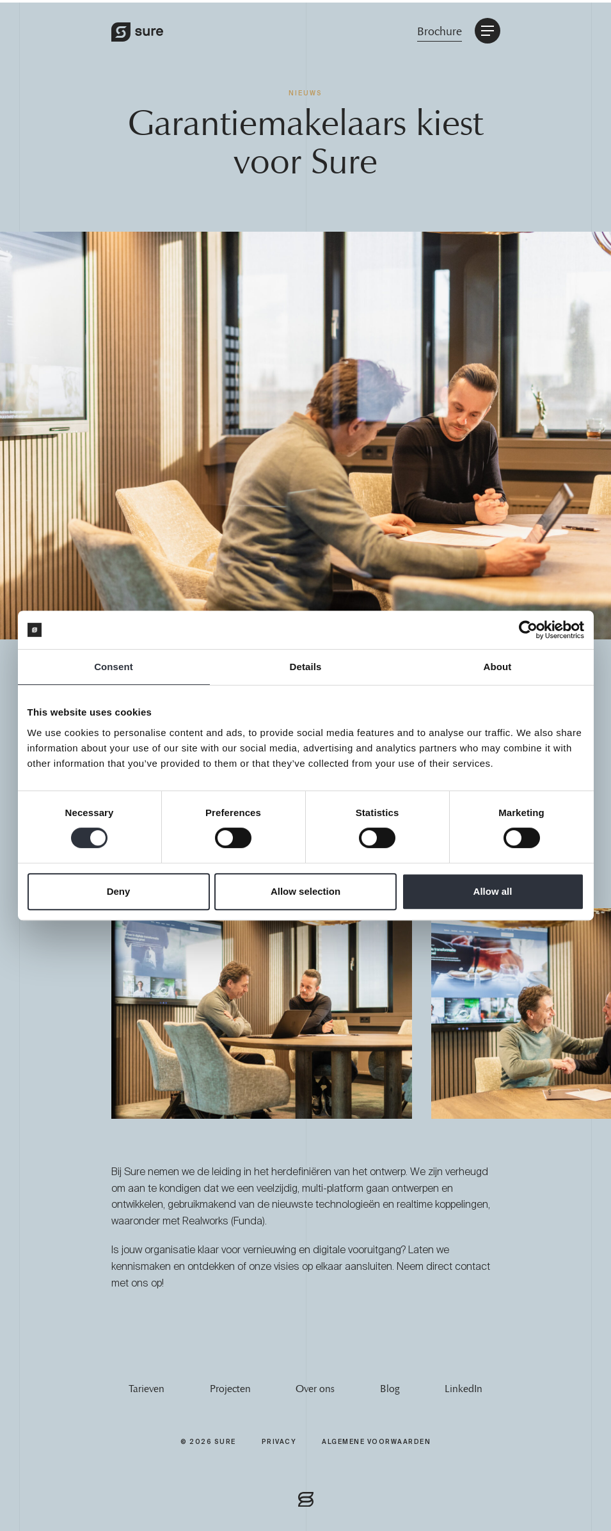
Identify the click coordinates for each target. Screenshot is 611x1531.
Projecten (230, 1389)
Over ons (315, 1389)
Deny (119, 891)
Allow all (492, 891)
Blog (389, 1389)
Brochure (439, 31)
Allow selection (305, 891)
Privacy (279, 1441)
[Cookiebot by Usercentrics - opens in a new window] (528, 629)
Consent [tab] (113, 666)
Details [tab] (306, 666)
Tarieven (146, 1389)
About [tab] (498, 666)
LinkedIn (463, 1389)
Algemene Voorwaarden (376, 1441)
